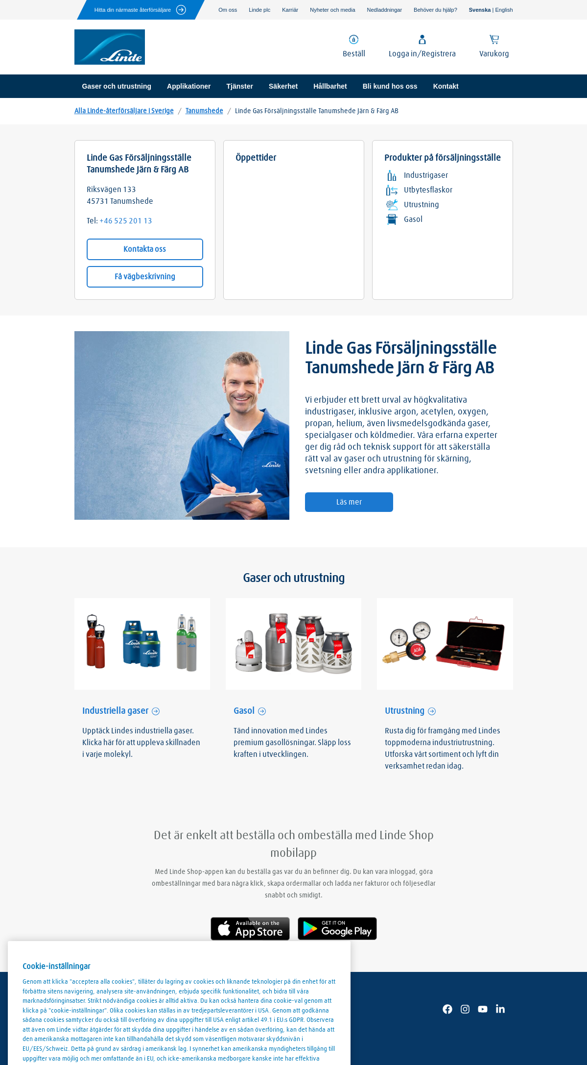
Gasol (244, 711)
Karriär (290, 10)
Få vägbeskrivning (145, 277)
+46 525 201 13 (125, 221)
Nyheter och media (332, 10)
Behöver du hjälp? (435, 10)
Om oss (227, 10)
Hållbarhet (330, 86)
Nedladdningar (384, 10)
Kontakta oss (144, 249)
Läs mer (349, 502)
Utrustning (404, 711)
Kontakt (446, 86)
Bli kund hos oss (390, 86)
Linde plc (259, 10)
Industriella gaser (115, 711)
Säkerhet (283, 86)
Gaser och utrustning (117, 86)
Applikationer (189, 86)
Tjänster (240, 86)
